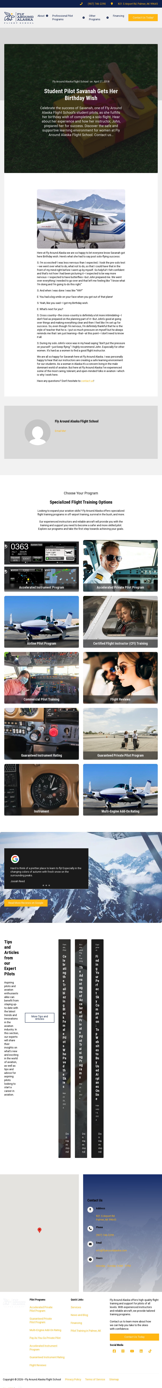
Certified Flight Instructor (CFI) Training (120, 643)
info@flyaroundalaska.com (111, 1250)
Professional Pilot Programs (62, 17)
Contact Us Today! (143, 17)
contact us (87, 380)
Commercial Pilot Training (41, 699)
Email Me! (60, 431)
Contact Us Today (134, 1336)
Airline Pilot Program (41, 643)
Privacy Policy (73, 1379)
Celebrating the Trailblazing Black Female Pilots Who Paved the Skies (64, 1022)
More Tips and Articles (39, 1018)
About (41, 15)
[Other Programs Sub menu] (107, 17)
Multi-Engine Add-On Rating (120, 811)
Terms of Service (95, 1379)
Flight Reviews (120, 699)
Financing (118, 15)
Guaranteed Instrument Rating (41, 755)
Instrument (41, 811)
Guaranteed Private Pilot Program (120, 755)
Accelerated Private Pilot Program (120, 587)
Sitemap (114, 1379)
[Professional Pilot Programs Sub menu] (84, 17)
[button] (39, 1230)
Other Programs (94, 17)
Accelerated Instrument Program (41, 587)
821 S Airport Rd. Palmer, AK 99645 (138, 3)
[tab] (43, 885)
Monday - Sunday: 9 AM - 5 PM (113, 1265)
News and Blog (79, 1315)
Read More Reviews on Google (25, 902)
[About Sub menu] (47, 16)
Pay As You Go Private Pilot (45, 1337)
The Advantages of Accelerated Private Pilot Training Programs (81, 1022)
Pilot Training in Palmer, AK (86, 1330)
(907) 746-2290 (97, 3)
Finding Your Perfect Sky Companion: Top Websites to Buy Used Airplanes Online (97, 1028)
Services (76, 1307)
